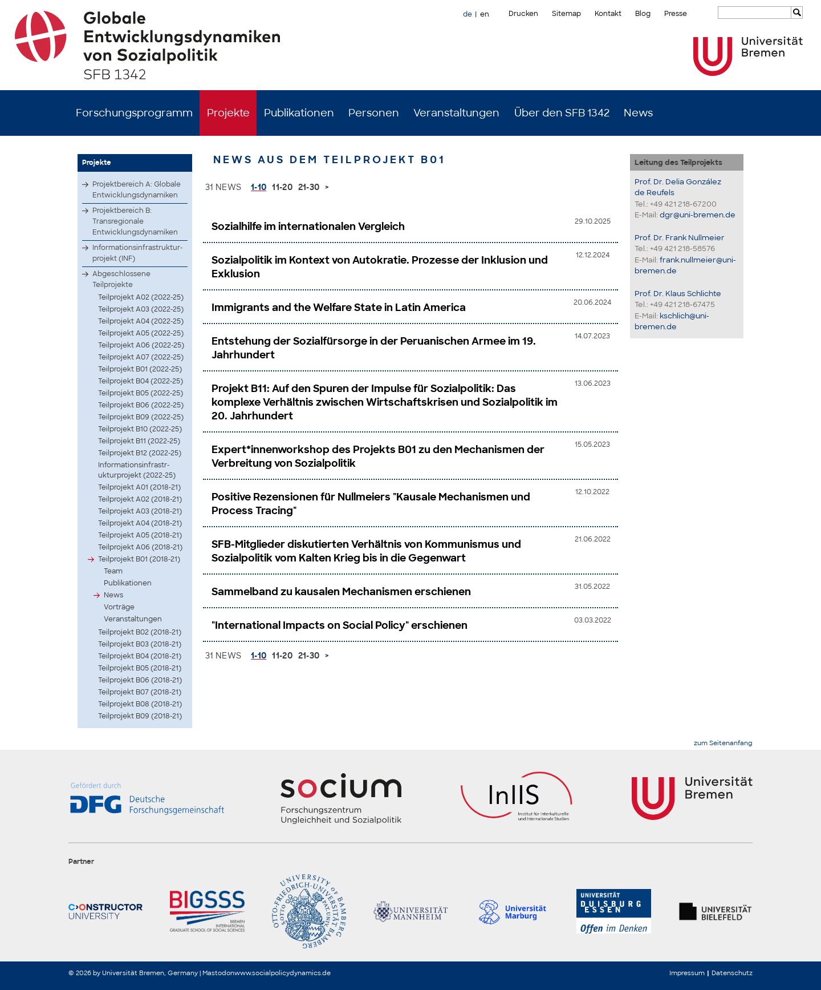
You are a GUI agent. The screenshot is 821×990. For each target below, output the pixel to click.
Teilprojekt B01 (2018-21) (139, 559)
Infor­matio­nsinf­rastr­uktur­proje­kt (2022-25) (137, 470)
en (484, 14)
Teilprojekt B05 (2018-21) (139, 668)
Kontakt (608, 13)
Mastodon (218, 973)
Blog (643, 13)
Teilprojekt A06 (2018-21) (140, 547)
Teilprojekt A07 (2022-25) (141, 357)
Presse (675, 13)
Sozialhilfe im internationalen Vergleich (308, 226)
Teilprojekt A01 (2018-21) (139, 487)
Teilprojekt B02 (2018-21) (139, 632)
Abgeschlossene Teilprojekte (121, 279)
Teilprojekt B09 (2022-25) (141, 417)
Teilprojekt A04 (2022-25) (141, 321)
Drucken (523, 13)
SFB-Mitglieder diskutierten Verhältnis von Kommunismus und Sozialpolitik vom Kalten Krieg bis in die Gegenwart (366, 551)
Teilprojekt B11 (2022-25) (139, 441)
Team (113, 571)
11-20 (282, 187)
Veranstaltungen (456, 113)
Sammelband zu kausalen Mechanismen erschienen (341, 592)
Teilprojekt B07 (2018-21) (139, 692)
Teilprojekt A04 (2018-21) (140, 523)
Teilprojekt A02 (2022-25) (141, 297)
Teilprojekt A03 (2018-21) (140, 511)
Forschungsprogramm (134, 113)
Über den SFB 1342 (561, 113)
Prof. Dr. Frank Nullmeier (680, 238)
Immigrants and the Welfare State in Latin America (339, 307)
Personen (373, 113)
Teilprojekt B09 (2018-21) (140, 716)
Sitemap (566, 13)
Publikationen (299, 113)
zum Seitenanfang (723, 743)
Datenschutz (732, 973)
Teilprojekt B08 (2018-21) (140, 704)
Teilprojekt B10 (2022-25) (140, 429)
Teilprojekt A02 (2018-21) (140, 499)
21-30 (309, 187)
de (467, 14)
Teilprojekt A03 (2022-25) (141, 309)
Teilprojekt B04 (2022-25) (140, 381)
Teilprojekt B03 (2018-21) (139, 644)
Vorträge (119, 607)
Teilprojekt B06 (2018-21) (140, 680)
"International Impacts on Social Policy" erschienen (340, 625)
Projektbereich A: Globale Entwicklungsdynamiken (136, 190)
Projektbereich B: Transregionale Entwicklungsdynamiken (135, 221)
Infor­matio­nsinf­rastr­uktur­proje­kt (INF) (137, 253)
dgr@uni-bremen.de (697, 215)
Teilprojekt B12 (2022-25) (139, 453)
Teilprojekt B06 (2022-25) (141, 405)
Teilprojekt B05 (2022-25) (140, 393)
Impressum (687, 973)
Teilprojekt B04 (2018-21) (139, 656)
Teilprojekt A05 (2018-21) (140, 535)
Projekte (228, 113)
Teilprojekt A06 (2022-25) (141, 345)
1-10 (258, 187)
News (638, 113)
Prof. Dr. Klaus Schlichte (678, 293)
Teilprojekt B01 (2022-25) (140, 369)
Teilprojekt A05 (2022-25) (141, 333)
